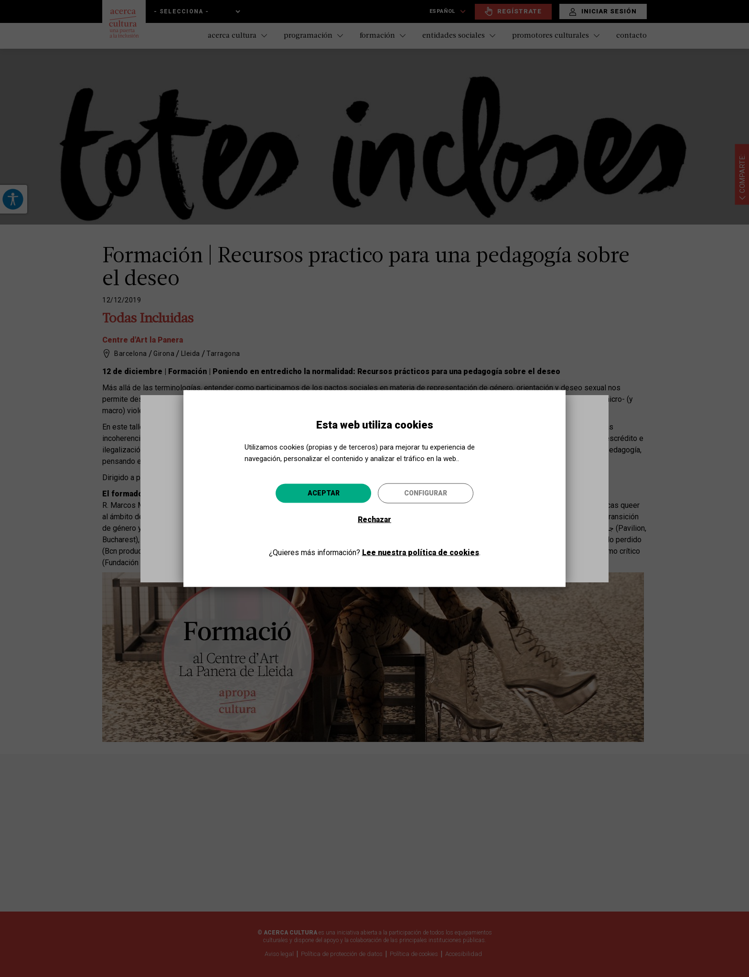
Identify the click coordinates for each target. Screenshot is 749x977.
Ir (455, 539)
